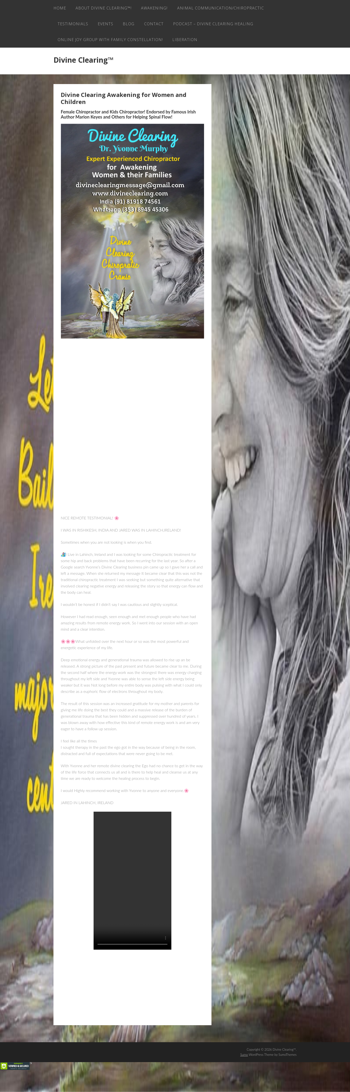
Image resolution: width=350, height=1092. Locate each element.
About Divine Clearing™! (105, 8)
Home (59, 8)
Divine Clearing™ (83, 80)
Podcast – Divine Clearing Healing (98, 42)
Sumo (244, 1075)
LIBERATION (70, 59)
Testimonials (171, 25)
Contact (256, 25)
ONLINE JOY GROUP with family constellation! (202, 42)
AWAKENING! (157, 8)
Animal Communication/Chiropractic (101, 25)
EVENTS (205, 25)
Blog (230, 25)
